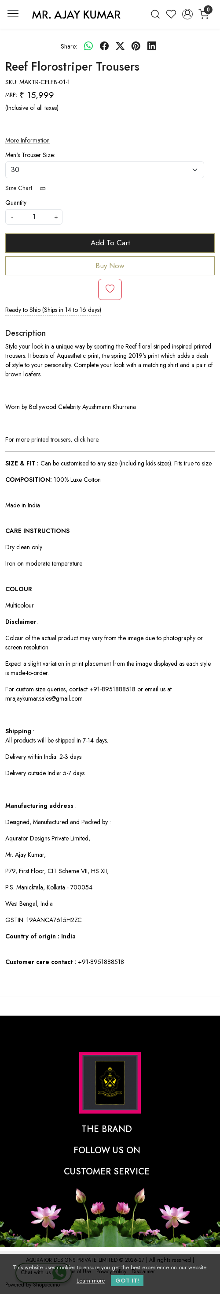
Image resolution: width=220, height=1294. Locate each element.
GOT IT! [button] (127, 1280)
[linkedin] (152, 46)
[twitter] (120, 46)
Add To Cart (110, 242)
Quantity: (16, 202)
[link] (155, 14)
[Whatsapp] (88, 46)
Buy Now (110, 265)
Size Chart (28, 188)
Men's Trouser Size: (30, 154)
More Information (27, 140)
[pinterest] (136, 46)
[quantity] (33, 217)
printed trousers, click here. (65, 439)
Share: (69, 46)
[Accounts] (188, 14)
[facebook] (104, 46)
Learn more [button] (91, 1280)
